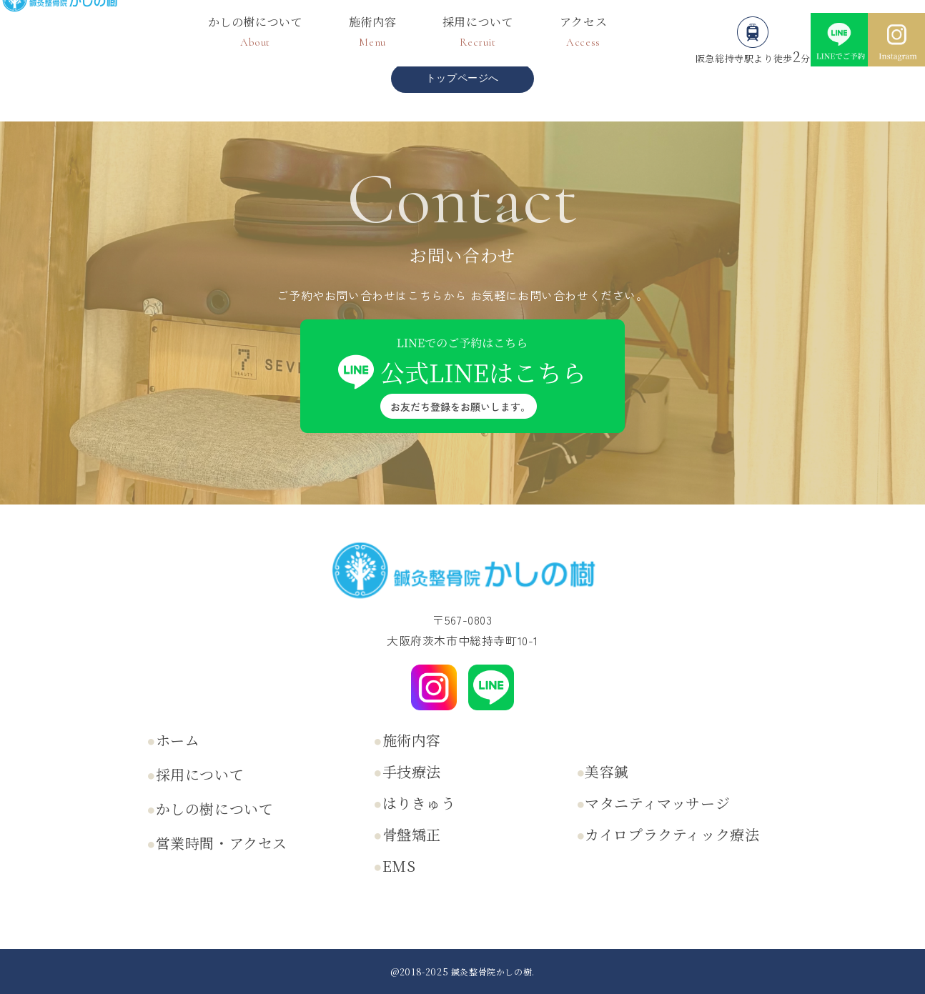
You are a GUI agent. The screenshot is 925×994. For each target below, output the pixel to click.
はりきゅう (419, 802)
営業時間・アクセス (221, 843)
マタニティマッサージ (657, 802)
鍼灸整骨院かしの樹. (493, 971)
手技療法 (411, 771)
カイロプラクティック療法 (672, 834)
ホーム (178, 740)
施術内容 (411, 740)
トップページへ (462, 78)
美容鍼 (607, 771)
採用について (200, 774)
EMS (399, 865)
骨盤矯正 (411, 834)
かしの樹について (215, 808)
